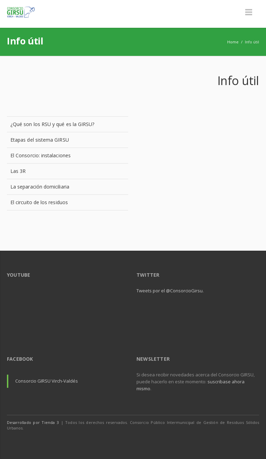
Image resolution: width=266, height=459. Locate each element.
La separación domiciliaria (39, 186)
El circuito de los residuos (39, 202)
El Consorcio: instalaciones (40, 155)
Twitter (238, 442)
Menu (248, 12)
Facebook (223, 442)
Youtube (252, 442)
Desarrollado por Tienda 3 (33, 422)
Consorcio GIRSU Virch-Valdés (46, 381)
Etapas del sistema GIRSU (39, 139)
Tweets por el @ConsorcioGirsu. (170, 290)
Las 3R (18, 171)
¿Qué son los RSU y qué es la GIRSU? (52, 124)
